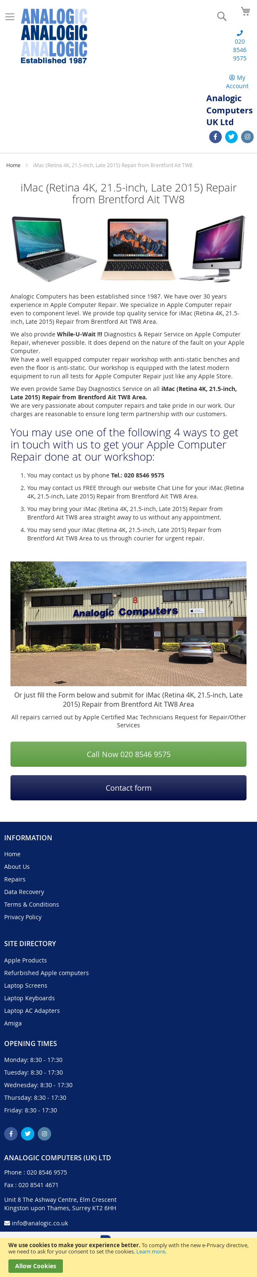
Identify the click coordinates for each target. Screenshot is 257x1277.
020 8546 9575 (47, 1172)
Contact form (129, 788)
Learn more (150, 1251)
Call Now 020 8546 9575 (129, 754)
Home (14, 165)
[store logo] (54, 35)
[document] (128, 1257)
